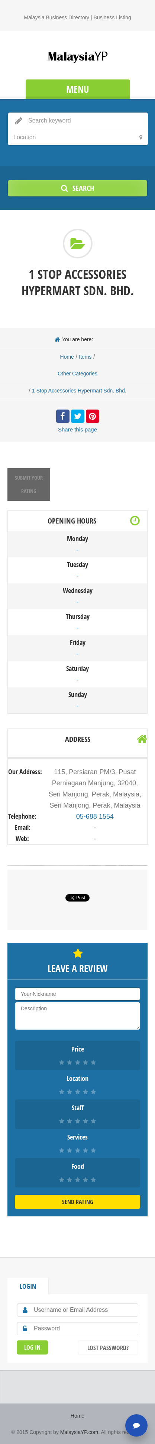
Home (67, 357)
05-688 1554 (95, 816)
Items (85, 357)
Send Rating (77, 1202)
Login (28, 1286)
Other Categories (77, 374)
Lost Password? (108, 1348)
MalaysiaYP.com (79, 1432)
